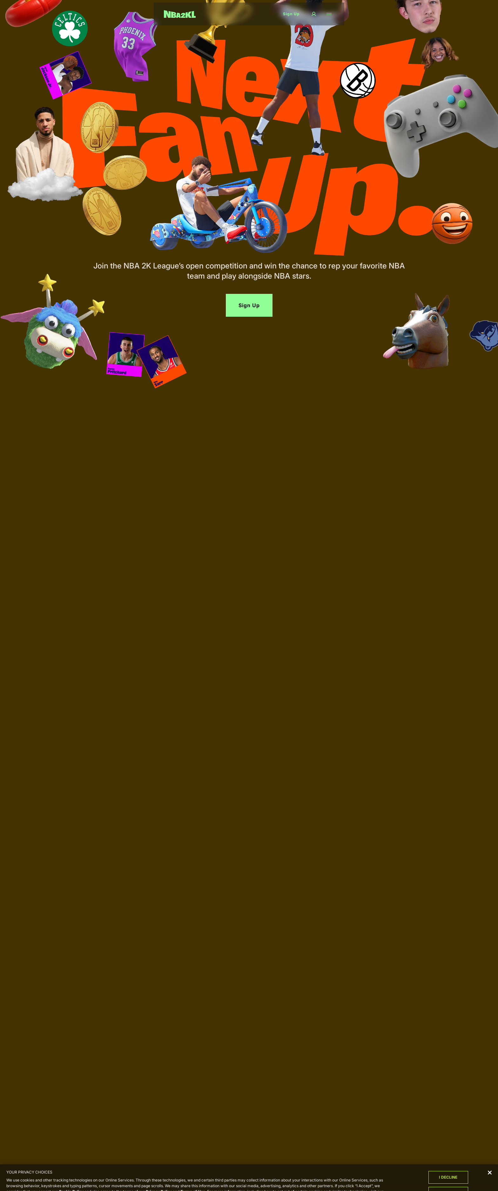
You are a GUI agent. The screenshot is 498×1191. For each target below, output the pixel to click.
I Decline (448, 1179)
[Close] (490, 1175)
